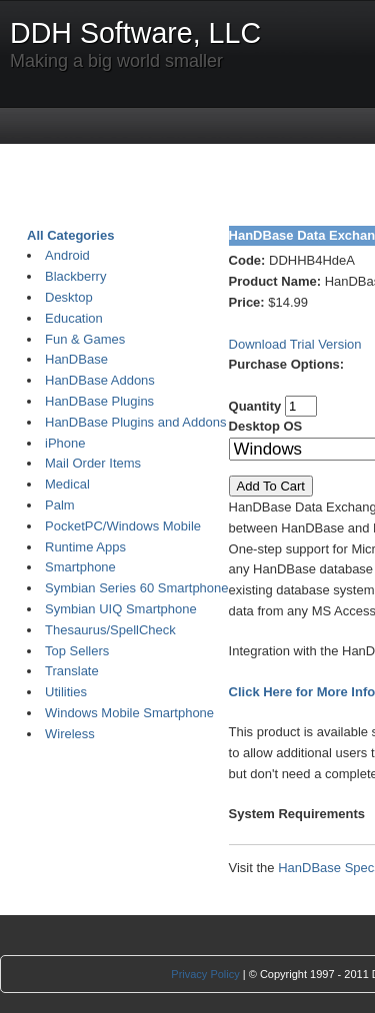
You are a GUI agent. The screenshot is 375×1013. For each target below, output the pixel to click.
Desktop (69, 297)
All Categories (70, 235)
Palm (60, 505)
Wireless (70, 733)
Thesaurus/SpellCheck (110, 629)
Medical (67, 484)
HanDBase (76, 359)
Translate (72, 670)
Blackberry (75, 276)
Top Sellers (77, 650)
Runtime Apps (85, 546)
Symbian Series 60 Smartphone (137, 587)
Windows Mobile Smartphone (129, 712)
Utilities (66, 691)
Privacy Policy (205, 974)
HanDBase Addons (100, 380)
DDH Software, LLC (135, 33)
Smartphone (80, 566)
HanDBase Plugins (99, 401)
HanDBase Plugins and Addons (135, 422)
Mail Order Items (93, 463)
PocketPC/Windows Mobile (123, 525)
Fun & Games (85, 339)
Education (74, 318)
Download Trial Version (295, 344)
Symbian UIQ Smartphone (121, 608)
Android (67, 255)
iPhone (65, 443)
